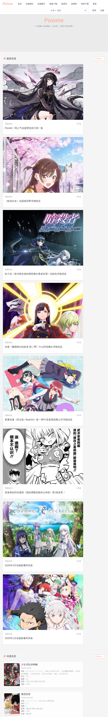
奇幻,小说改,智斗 (32, 361)
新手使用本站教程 (16, 707)
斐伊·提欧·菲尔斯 (15, 672)
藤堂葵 (93, 534)
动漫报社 (30, 4)
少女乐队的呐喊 (29, 282)
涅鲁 (41, 637)
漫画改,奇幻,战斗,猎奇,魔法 (36, 386)
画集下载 (53, 4)
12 (27, 327)
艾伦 (93, 603)
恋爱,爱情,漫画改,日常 (34, 418)
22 (79, 448)
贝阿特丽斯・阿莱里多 (93, 568)
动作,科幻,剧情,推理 (86, 451)
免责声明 (21, 704)
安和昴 (14, 499)
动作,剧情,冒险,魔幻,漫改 (87, 416)
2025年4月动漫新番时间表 (19, 256)
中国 (27, 448)
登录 (94, 10)
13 (27, 302)
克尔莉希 (14, 637)
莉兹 (67, 603)
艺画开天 (29, 451)
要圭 (15, 568)
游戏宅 (64, 4)
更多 (95, 4)
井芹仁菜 (67, 499)
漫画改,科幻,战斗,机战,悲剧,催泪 (90, 359)
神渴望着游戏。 (29, 342)
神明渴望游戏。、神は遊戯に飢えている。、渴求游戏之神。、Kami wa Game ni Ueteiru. (36, 351)
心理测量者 (79, 431)
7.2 (79, 389)
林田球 (28, 391)
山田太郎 (41, 534)
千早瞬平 (67, 534)
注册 (102, 10)
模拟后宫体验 (28, 401)
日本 (80, 302)
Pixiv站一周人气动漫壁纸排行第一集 (24, 105)
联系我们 (29, 704)
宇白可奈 (93, 672)
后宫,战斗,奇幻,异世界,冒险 (88, 332)
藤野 (15, 534)
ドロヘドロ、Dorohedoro (35, 378)
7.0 (79, 445)
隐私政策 (13, 704)
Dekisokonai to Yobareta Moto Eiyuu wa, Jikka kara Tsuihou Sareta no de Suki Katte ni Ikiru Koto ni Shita (88, 321)
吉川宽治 (67, 672)
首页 (20, 4)
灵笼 (23, 431)
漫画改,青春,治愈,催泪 (86, 300)
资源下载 (85, 4)
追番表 (74, 4)
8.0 (27, 324)
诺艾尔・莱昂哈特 (14, 603)
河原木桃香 (41, 499)
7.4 (27, 356)
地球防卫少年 (80, 342)
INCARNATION (32, 438)
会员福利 (26, 707)
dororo (80, 408)
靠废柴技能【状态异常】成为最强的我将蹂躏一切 (88, 373)
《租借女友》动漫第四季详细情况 (75, 105)
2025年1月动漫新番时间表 (71, 256)
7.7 (79, 327)
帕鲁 (67, 637)
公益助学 (5, 707)
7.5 (79, 354)
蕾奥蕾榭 (93, 637)
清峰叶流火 (41, 568)
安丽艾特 (41, 603)
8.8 (27, 300)
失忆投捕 (25, 312)
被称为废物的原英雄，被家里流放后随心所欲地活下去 (88, 313)
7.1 (79, 294)
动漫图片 (41, 4)
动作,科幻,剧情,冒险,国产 (35, 445)
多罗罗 (76, 401)
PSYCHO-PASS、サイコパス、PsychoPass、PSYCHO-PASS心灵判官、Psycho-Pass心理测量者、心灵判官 (88, 440)
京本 (93, 499)
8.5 (27, 381)
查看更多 (99, 59)
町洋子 (41, 672)
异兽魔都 (25, 371)
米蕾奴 (67, 568)
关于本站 (5, 704)
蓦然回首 (78, 282)
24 (79, 356)
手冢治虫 (81, 421)
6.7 (79, 410)
